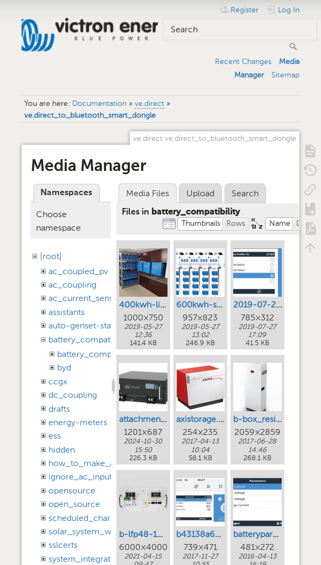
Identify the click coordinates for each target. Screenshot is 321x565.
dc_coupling (72, 395)
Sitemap (285, 75)
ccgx (57, 381)
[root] (51, 256)
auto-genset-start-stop (93, 325)
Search (294, 46)
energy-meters (77, 422)
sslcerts (63, 545)
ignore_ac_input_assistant (98, 476)
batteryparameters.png (277, 534)
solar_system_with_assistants (105, 531)
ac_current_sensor (85, 298)
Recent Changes (243, 61)
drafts (59, 409)
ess (54, 436)
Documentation (99, 103)
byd (64, 367)
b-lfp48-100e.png (154, 534)
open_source (74, 504)
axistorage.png (204, 419)
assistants (66, 312)
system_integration (85, 559)
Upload (200, 193)
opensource (71, 490)
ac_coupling (72, 285)
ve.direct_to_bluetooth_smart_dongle (90, 115)
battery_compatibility (89, 339)
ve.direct (149, 103)
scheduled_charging (87, 518)
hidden (61, 450)
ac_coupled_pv (78, 271)
